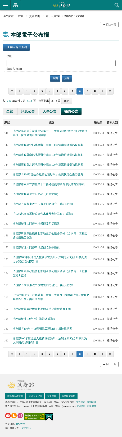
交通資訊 (80, 402)
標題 (9, 56)
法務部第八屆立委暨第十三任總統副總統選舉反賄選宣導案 (49, 184)
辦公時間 (91, 402)
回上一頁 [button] (111, 24)
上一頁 (19, 91)
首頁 (21, 16)
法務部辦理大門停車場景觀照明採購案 (36, 223)
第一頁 (11, 91)
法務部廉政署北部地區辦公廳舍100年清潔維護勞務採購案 (48, 144)
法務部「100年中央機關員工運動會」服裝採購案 (42, 328)
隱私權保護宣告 (15, 396)
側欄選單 (5, 5)
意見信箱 (51, 396)
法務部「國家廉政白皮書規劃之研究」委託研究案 (43, 203)
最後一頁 (110, 91)
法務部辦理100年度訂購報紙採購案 (34, 318)
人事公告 (49, 111)
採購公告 (71, 111)
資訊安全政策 (35, 396)
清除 (66, 78)
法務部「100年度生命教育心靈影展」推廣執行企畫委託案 (48, 174)
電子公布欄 (53, 16)
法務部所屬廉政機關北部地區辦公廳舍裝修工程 (42, 308)
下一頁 (102, 91)
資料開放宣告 (68, 396)
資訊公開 (34, 16)
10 (95, 91)
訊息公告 (28, 111)
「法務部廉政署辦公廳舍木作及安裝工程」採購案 (43, 213)
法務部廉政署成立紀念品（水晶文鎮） (36, 194)
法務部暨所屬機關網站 (15, 5)
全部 (9, 111)
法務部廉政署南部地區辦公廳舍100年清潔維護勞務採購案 (48, 154)
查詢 (117, 5)
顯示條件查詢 (17, 47)
